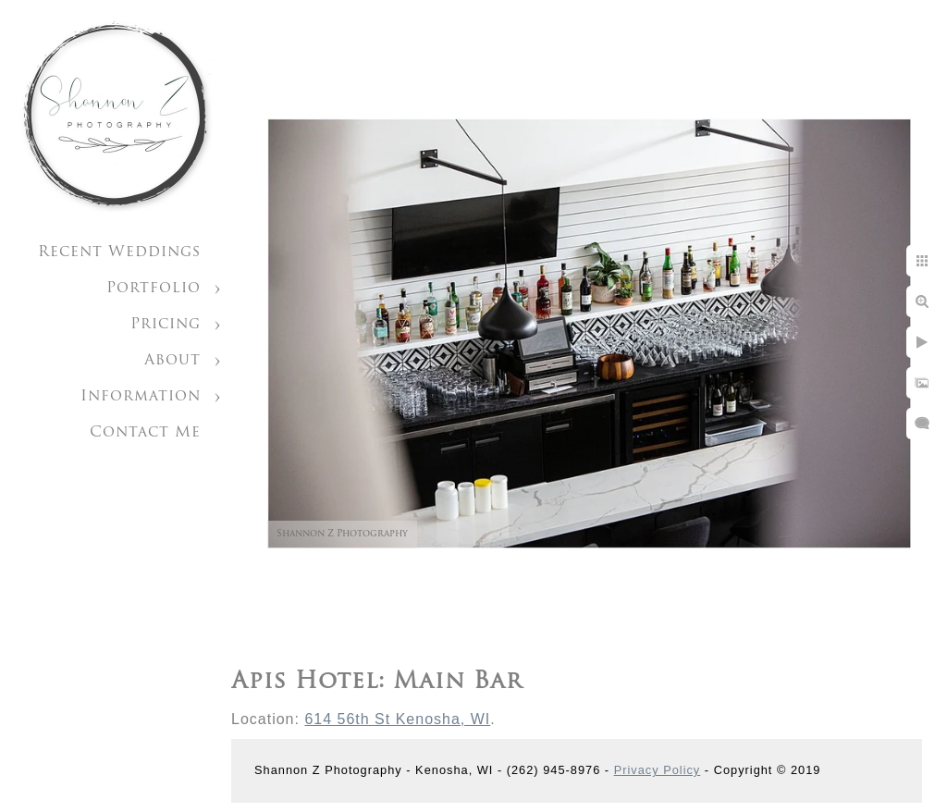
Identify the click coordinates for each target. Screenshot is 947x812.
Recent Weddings (119, 252)
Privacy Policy (657, 770)
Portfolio (153, 288)
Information (140, 396)
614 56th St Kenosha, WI (397, 719)
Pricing (165, 324)
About (172, 360)
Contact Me (145, 432)
